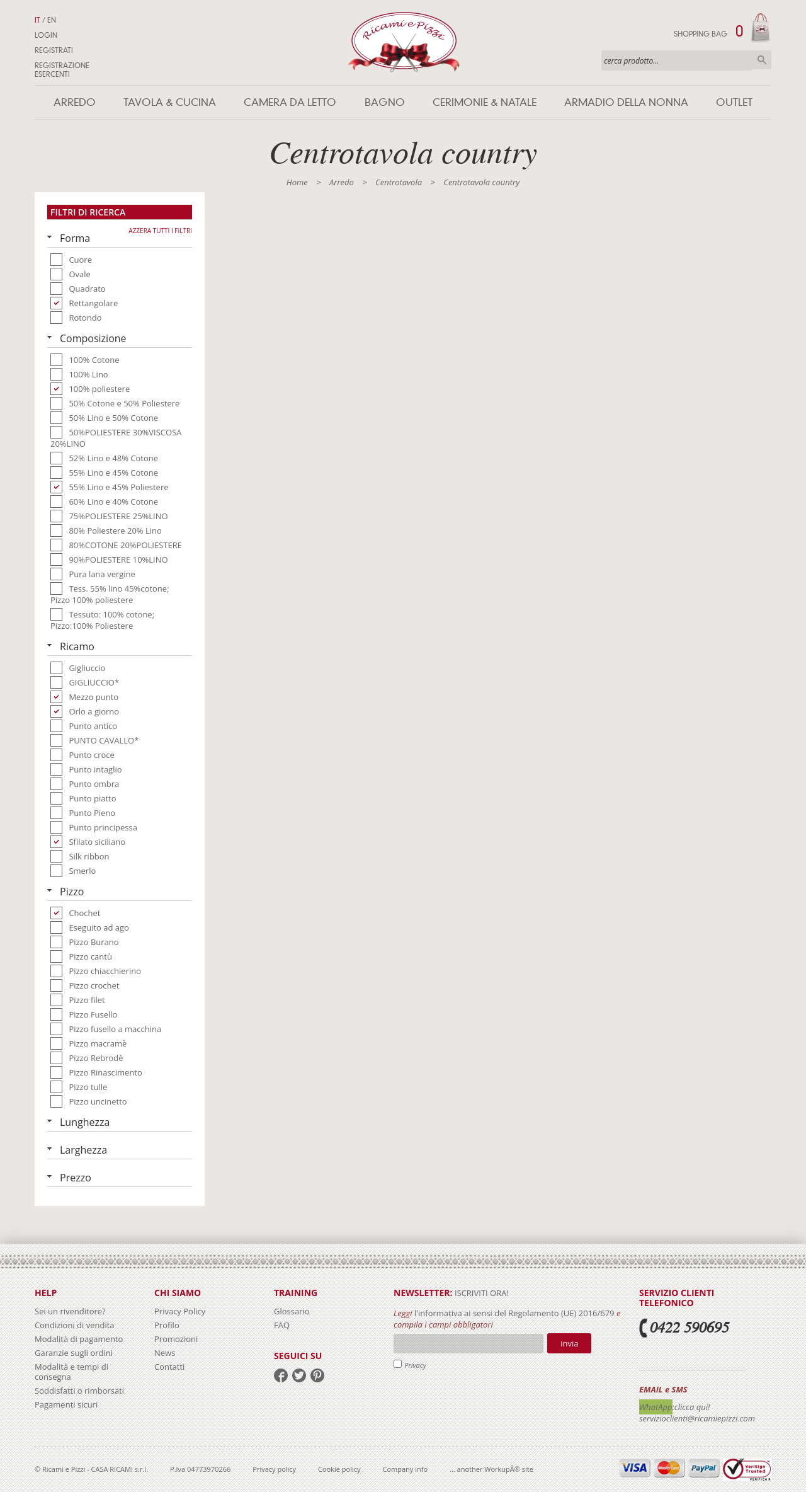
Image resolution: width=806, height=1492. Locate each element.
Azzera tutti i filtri (160, 230)
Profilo (166, 1325)
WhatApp (656, 1407)
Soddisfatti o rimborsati (79, 1390)
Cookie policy (339, 1469)
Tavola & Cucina (169, 102)
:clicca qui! (691, 1407)
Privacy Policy (179, 1311)
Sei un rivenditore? (70, 1311)
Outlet (734, 102)
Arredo (75, 102)
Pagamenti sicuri (66, 1404)
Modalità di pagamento (79, 1339)
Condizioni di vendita (75, 1325)
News (164, 1352)
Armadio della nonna (626, 102)
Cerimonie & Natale (484, 102)
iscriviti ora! (481, 1293)
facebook (281, 1375)
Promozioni (176, 1339)
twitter (299, 1375)
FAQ (282, 1325)
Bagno (385, 102)
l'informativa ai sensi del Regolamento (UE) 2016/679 (514, 1313)
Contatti (169, 1366)
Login (46, 35)
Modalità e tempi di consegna (71, 1371)
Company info (405, 1469)
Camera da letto (290, 102)
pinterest (317, 1375)
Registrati (54, 50)
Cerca (761, 59)
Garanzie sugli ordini (74, 1352)
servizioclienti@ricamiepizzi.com (697, 1418)
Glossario (292, 1311)
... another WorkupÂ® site (491, 1469)
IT (37, 20)
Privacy (415, 1365)
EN (51, 20)
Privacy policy (274, 1469)
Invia (569, 1343)
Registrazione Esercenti (62, 70)
